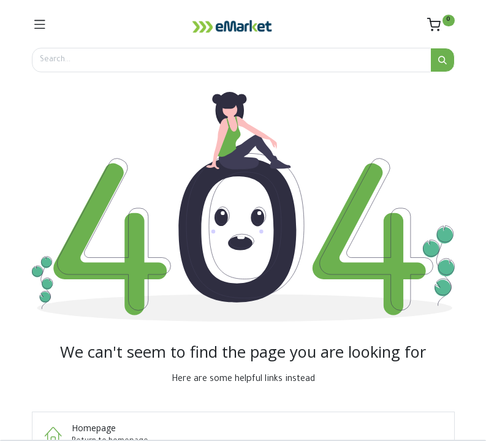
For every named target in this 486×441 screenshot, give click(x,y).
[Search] (442, 60)
